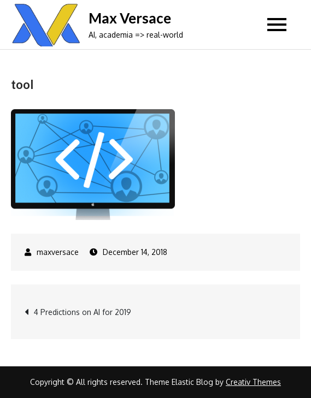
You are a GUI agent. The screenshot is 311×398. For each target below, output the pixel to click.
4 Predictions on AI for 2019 (82, 312)
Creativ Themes (253, 382)
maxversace (58, 252)
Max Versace (130, 18)
